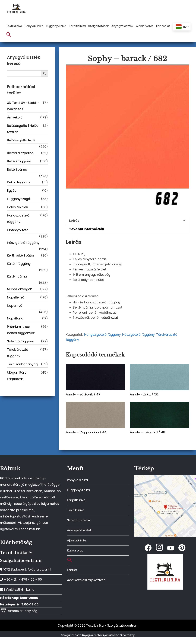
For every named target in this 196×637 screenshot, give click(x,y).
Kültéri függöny (19, 263)
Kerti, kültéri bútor (20, 255)
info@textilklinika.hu (17, 589)
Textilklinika (75, 510)
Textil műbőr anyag (22, 364)
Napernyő (14, 305)
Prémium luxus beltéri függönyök (21, 329)
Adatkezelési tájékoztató (86, 580)
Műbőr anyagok (19, 289)
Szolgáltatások (78, 520)
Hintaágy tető (18, 230)
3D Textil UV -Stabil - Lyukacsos (23, 105)
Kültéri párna (17, 276)
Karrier (72, 570)
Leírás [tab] (74, 220)
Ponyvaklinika (77, 480)
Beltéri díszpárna (20, 153)
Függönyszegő (18, 199)
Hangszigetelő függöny (102, 334)
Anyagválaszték (79, 530)
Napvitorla (15, 318)
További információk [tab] (86, 229)
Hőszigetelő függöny (138, 334)
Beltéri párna (17, 169)
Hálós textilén (17, 207)
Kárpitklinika (76, 500)
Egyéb (12, 190)
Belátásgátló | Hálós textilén (23, 128)
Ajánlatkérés (76, 540)
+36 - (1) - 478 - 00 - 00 (21, 579)
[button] (9, 35)
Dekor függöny (18, 182)
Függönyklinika (78, 490)
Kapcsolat (75, 550)
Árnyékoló (15, 117)
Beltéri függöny (19, 161)
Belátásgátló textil (21, 140)
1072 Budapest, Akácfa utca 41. (25, 569)
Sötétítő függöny (20, 341)
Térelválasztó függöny (17, 352)
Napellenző (15, 297)
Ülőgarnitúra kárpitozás (17, 375)
